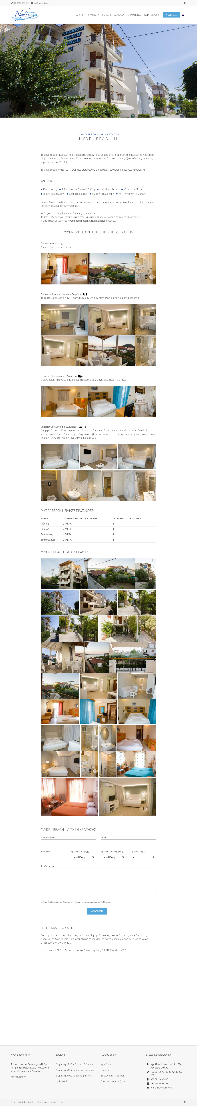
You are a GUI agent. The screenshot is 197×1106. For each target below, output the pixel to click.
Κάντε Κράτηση (18, 1077)
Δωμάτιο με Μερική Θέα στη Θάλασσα (75, 1070)
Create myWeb (58, 1102)
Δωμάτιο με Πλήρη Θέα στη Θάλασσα (74, 1064)
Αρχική (80, 15)
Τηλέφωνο (53, 854)
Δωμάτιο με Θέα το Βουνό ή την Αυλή (74, 1075)
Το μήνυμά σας (98, 880)
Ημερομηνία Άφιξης (83, 854)
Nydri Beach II (151, 15)
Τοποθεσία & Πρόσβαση (113, 1075)
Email (128, 840)
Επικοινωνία (134, 15)
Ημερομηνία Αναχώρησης (113, 854)
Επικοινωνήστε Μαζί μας (113, 1081)
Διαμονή (92, 15)
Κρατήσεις (171, 15)
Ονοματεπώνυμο (68, 840)
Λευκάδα (119, 15)
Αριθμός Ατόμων (143, 854)
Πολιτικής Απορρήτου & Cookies (96, 902)
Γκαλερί (106, 15)
